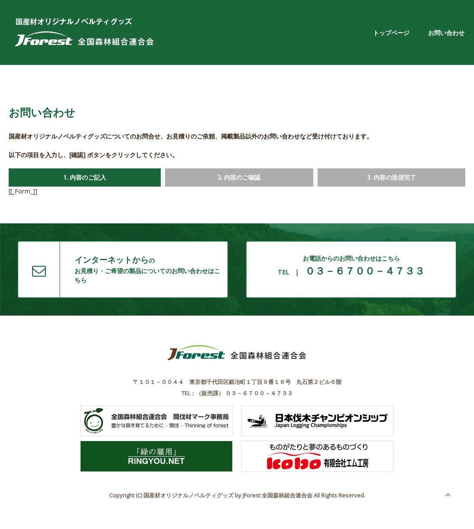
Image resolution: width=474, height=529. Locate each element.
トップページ (391, 33)
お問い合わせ (446, 33)
